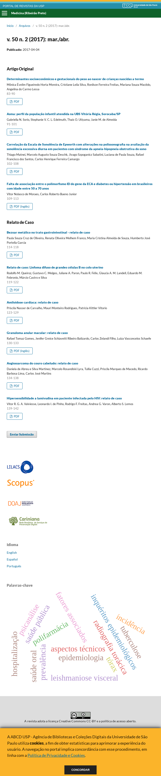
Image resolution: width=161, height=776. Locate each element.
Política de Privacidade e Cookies (56, 755)
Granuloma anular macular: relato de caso (37, 333)
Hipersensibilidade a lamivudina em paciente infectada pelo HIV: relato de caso (64, 398)
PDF (16, 101)
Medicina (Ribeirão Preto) (28, 13)
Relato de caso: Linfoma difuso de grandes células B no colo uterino (55, 267)
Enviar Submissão (22, 434)
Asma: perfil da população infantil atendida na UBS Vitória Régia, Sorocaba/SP (63, 114)
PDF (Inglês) (21, 206)
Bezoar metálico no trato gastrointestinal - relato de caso (48, 232)
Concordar (80, 769)
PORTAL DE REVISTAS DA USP (23, 6)
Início (10, 26)
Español (12, 559)
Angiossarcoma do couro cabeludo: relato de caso (42, 363)
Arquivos (24, 26)
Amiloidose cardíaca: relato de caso (32, 302)
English (12, 552)
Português (14, 566)
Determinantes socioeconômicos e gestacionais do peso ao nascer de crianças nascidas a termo (75, 79)
